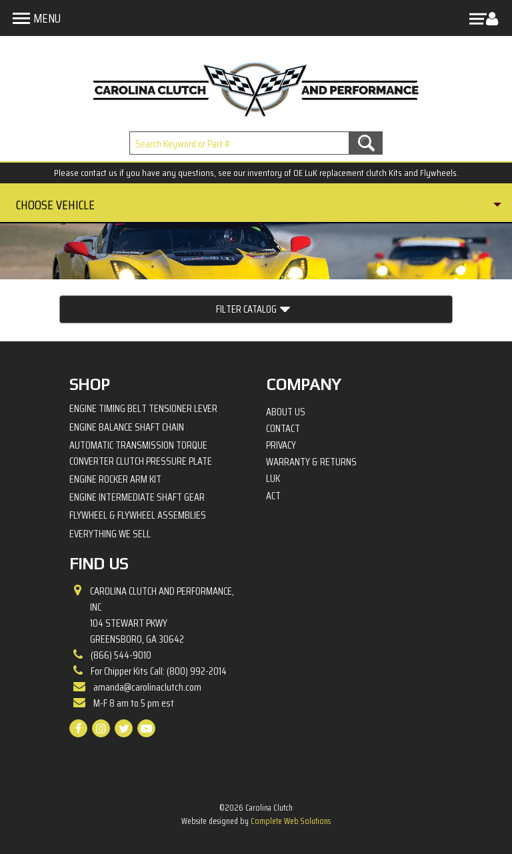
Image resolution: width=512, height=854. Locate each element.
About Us (285, 412)
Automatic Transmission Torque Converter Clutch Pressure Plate (140, 453)
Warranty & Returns (311, 462)
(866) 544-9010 (121, 655)
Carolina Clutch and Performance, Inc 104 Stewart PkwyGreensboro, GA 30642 (162, 615)
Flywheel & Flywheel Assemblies (137, 515)
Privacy (281, 445)
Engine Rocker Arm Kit (115, 479)
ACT (273, 496)
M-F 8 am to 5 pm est (133, 703)
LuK (273, 478)
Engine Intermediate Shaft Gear (137, 497)
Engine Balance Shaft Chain (126, 427)
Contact (283, 428)
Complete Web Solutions (291, 821)
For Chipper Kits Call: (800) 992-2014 (159, 671)
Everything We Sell (110, 533)
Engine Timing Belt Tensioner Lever (143, 408)
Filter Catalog (253, 309)
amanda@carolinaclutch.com (147, 687)
